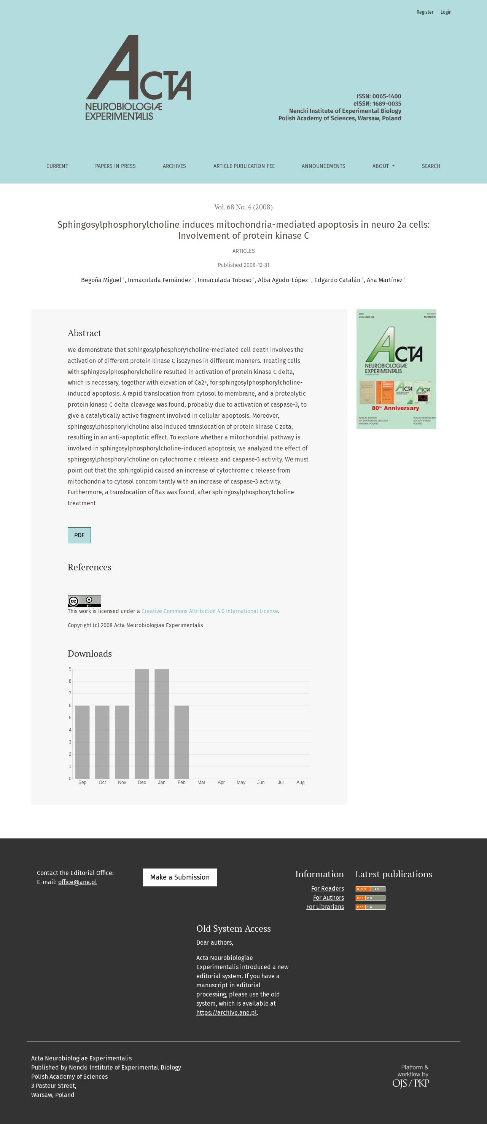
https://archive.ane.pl (226, 1012)
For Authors (328, 897)
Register (425, 12)
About (381, 166)
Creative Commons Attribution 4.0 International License (210, 611)
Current (57, 166)
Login (446, 12)
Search (431, 166)
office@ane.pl (77, 882)
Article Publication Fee (244, 166)
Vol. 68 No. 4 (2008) (243, 207)
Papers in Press (115, 166)
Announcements (323, 166)
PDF (79, 535)
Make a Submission (180, 877)
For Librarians (325, 906)
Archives (174, 166)
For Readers (327, 888)
